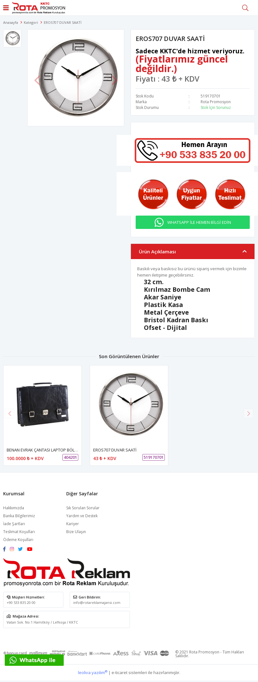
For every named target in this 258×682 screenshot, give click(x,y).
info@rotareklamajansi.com (96, 602)
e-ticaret (119, 672)
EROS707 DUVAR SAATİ (115, 450)
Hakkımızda (13, 508)
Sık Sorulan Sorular (83, 508)
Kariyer (72, 523)
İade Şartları (14, 523)
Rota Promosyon (216, 101)
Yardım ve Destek (82, 515)
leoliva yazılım (92, 672)
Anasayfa (10, 22)
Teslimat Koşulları (19, 531)
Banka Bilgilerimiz (19, 515)
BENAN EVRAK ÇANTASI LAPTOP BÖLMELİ (45, 450)
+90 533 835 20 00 (21, 602)
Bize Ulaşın (76, 531)
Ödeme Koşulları (18, 539)
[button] (248, 413)
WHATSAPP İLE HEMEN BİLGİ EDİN (199, 222)
